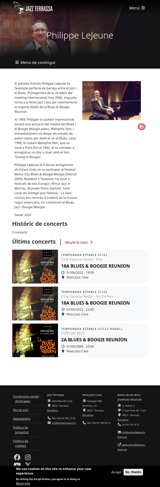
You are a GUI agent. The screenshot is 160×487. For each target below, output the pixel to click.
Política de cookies (20, 443)
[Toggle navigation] (137, 8)
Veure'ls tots (79, 242)
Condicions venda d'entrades (26, 398)
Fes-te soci (20, 410)
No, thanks (133, 473)
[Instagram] (28, 458)
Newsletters (21, 419)
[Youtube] (17, 466)
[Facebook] (17, 458)
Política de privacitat (21, 429)
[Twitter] (28, 466)
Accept (116, 473)
